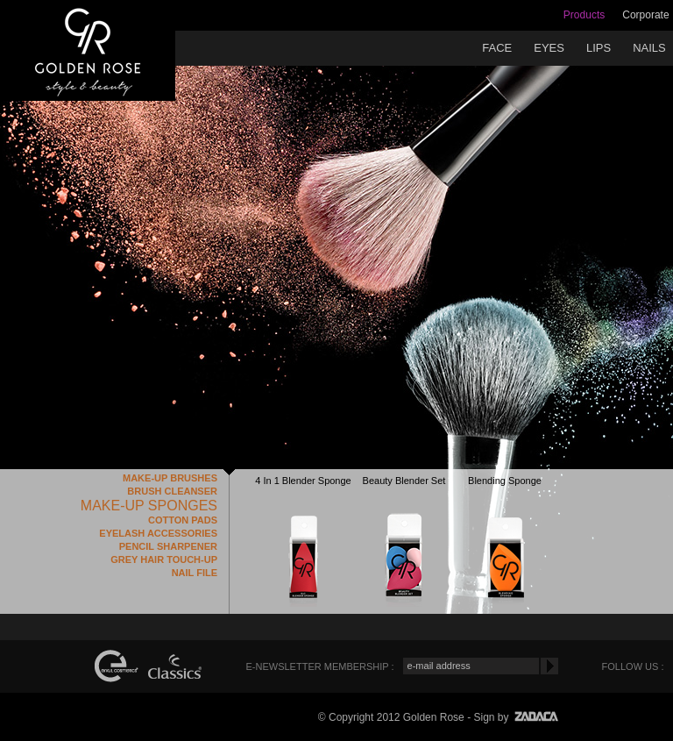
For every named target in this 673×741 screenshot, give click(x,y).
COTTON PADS (182, 520)
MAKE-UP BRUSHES (170, 478)
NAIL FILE (194, 572)
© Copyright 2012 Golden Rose (391, 717)
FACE (497, 47)
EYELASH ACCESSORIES (158, 533)
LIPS (598, 47)
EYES (549, 47)
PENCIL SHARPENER (168, 546)
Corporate (645, 15)
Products (584, 15)
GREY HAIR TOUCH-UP (163, 559)
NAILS (649, 47)
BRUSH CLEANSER (172, 491)
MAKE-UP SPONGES (149, 505)
